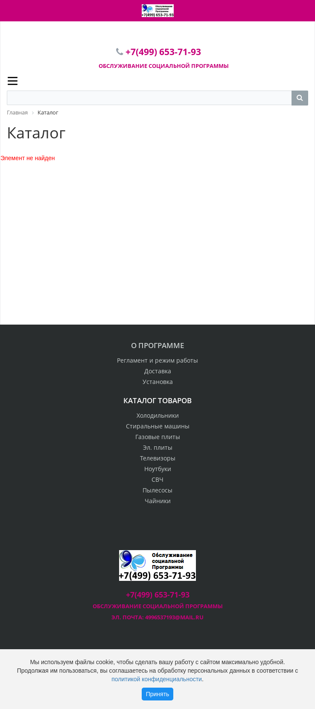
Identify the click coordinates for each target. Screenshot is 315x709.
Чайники (158, 501)
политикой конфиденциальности (156, 679)
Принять (157, 694)
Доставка (157, 371)
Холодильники (158, 415)
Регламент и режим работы (157, 360)
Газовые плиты (157, 437)
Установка (158, 382)
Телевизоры (157, 458)
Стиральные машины (158, 426)
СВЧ (157, 479)
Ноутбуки (157, 469)
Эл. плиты (157, 447)
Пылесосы (157, 490)
